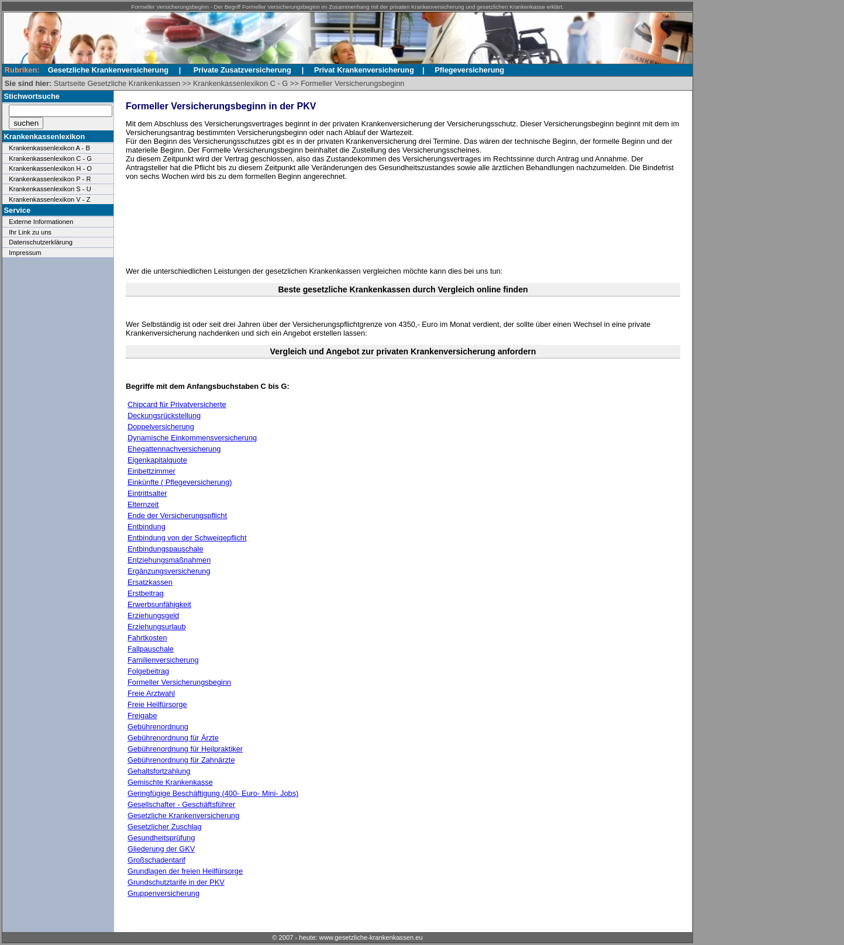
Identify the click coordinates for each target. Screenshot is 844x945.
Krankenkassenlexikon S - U (50, 188)
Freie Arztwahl (151, 693)
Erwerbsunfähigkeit (159, 604)
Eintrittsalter (147, 493)
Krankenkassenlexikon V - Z (49, 199)
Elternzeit (143, 504)
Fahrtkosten (147, 637)
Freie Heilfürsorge (157, 704)
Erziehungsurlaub (157, 626)
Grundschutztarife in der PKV (176, 882)
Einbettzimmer (151, 471)
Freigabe (142, 715)
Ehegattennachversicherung (174, 448)
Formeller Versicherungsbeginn (352, 83)
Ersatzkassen (150, 582)
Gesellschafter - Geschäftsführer (181, 804)
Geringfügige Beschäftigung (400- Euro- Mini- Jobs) (213, 793)
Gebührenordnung (158, 726)
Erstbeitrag (146, 593)
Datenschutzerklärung (41, 242)
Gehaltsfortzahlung (159, 771)
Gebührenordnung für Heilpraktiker (185, 748)
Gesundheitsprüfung (161, 837)
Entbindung (147, 526)
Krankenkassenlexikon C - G (240, 83)
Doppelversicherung (161, 426)
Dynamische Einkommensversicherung (192, 437)
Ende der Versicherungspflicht (177, 515)
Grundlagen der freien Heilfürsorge (185, 871)
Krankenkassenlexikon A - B (49, 147)
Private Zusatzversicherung (242, 69)
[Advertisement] (398, 224)
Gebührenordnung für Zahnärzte (181, 760)
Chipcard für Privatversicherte (177, 404)
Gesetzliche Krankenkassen (133, 83)
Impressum (25, 252)
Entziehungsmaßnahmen (169, 560)
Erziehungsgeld (153, 615)
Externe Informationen (41, 221)
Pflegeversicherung (469, 69)
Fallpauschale (151, 648)
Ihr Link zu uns (30, 232)
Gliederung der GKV (161, 848)
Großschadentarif (156, 860)
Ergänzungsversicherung (169, 571)
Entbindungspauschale (166, 548)
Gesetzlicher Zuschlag (165, 826)
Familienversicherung (163, 660)
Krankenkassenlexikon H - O (50, 168)
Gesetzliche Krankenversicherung (183, 815)
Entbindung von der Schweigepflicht (187, 537)
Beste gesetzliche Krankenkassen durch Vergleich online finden (403, 289)
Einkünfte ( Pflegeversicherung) (180, 482)
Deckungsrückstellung (164, 415)
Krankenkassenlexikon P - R (50, 178)
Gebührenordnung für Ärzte (173, 737)
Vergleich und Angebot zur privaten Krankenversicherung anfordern (403, 351)
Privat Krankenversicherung (364, 69)
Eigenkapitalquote (157, 460)
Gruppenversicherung (163, 893)
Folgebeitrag (148, 671)
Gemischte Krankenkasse (170, 782)
